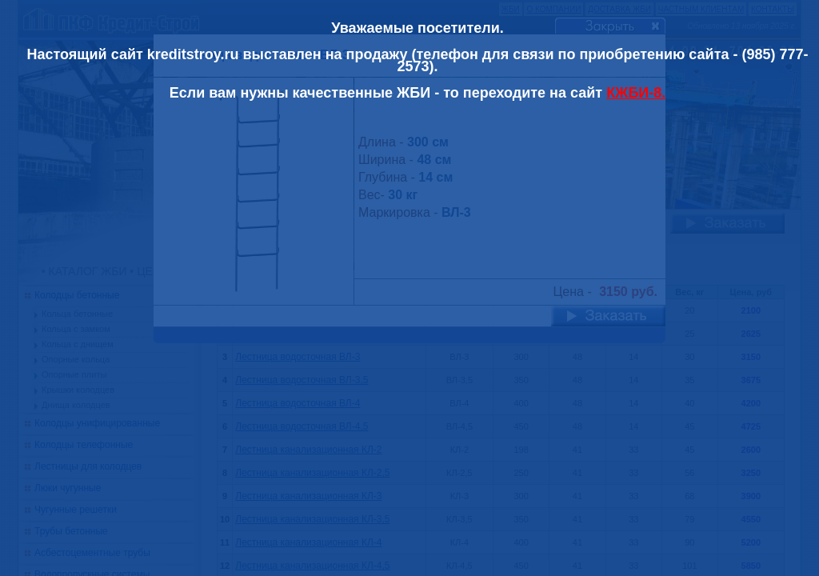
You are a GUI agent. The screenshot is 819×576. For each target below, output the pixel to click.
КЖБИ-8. (635, 93)
